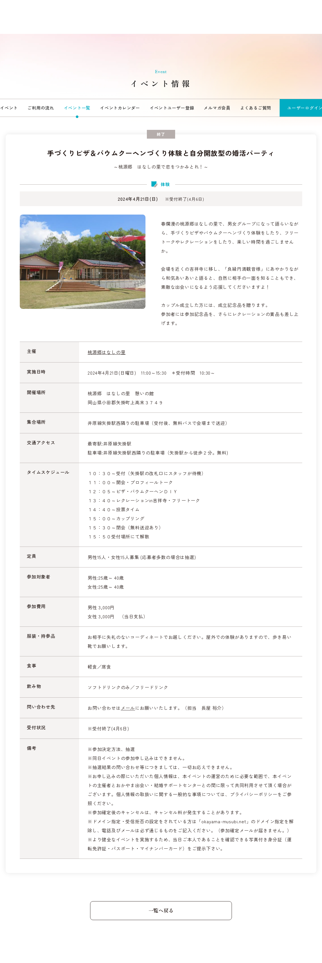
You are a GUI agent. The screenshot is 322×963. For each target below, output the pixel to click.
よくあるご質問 (255, 108)
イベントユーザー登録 (172, 108)
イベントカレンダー (120, 108)
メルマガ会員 (217, 108)
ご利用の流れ (40, 108)
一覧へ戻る (161, 910)
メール (128, 707)
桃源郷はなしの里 (106, 352)
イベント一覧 (77, 108)
